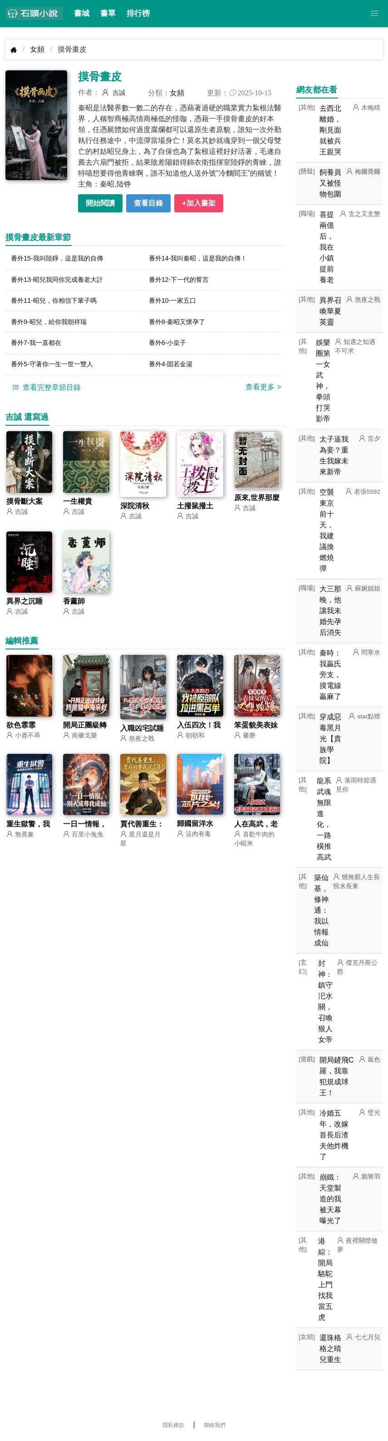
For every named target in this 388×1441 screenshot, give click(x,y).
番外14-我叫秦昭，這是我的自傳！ (205, 259)
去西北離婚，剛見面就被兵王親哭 (330, 130)
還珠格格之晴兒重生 (330, 1348)
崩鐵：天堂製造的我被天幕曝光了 (330, 1199)
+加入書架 (198, 203)
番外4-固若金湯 (174, 370)
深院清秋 (134, 512)
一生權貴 (77, 508)
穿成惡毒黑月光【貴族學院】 (330, 738)
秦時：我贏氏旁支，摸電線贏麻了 (330, 674)
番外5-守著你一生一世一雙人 (57, 370)
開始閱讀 (100, 203)
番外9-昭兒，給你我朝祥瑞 (54, 326)
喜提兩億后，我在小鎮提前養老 (326, 247)
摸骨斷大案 (24, 508)
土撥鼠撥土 (195, 512)
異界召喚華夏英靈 (330, 311)
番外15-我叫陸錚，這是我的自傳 (63, 259)
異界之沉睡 (24, 608)
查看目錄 (148, 203)
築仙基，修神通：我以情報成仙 (321, 910)
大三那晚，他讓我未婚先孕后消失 (330, 610)
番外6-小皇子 (170, 348)
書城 (81, 13)
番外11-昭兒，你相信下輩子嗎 (59, 303)
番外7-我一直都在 (39, 348)
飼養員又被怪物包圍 (330, 183)
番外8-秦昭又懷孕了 (181, 326)
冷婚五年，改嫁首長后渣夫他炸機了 (334, 1135)
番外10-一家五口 (176, 303)
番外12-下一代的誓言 (183, 281)
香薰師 (74, 608)
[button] (374, 13)
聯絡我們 (215, 1425)
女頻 (37, 49)
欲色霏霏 (20, 732)
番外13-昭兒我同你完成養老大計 (63, 281)
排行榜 (138, 13)
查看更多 (263, 394)
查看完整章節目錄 (45, 394)
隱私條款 (173, 1425)
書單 (108, 13)
